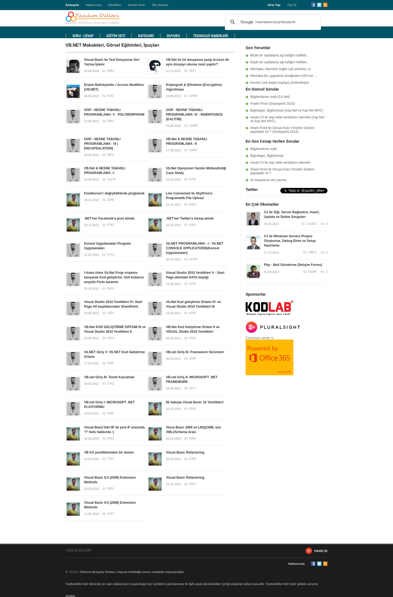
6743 (110, 224)
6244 (110, 288)
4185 (110, 413)
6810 (110, 438)
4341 (192, 338)
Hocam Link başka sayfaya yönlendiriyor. (279, 83)
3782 (110, 383)
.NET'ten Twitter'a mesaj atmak (190, 218)
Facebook (313, 5)
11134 (111, 179)
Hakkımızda (94, 5)
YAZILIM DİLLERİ (78, 550)
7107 (110, 458)
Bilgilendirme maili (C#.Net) (270, 97)
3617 (192, 70)
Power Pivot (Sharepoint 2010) (272, 104)
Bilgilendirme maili (263, 149)
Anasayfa (72, 5)
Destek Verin (136, 5)
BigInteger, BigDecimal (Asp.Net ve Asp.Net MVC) (286, 110)
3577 (192, 388)
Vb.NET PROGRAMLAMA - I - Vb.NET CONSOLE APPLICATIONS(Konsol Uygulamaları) (194, 248)
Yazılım (74, 572)
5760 (192, 458)
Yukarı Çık (320, 551)
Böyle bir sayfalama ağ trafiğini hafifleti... (279, 55)
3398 (192, 358)
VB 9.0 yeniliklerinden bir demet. (109, 452)
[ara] (272, 22)
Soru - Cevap (82, 36)
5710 (110, 254)
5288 (192, 438)
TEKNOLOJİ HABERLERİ (210, 36)
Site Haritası (160, 5)
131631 (311, 223)
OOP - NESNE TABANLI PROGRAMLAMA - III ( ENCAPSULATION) (102, 143)
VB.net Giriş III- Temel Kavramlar (109, 377)
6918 (192, 408)
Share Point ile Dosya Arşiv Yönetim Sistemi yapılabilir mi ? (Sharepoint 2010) (282, 130)
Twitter (319, 5)
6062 (192, 204)
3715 (192, 283)
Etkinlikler (114, 5)
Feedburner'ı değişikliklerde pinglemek (114, 193)
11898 (193, 125)
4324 (110, 338)
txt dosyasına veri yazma (268, 180)
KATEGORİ (146, 36)
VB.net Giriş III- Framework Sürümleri (195, 352)
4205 (192, 312)
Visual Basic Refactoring (185, 452)
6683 (110, 70)
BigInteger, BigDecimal (266, 156)
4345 (110, 363)
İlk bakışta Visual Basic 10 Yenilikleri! (195, 402)
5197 (110, 513)
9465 (110, 120)
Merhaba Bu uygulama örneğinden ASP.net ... (283, 76)
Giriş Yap (274, 5)
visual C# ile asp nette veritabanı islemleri (280, 162)
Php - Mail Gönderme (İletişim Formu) (293, 265)
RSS (325, 5)
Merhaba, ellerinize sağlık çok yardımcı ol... (281, 69)
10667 (193, 150)
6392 (192, 224)
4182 (110, 95)
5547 (192, 483)
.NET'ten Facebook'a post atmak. (109, 218)
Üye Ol (291, 5)
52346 (312, 271)
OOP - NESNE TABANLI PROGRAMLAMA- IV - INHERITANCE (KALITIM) (194, 114)
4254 (110, 312)
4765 (192, 179)
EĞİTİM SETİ (115, 36)
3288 (110, 199)
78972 (312, 252)
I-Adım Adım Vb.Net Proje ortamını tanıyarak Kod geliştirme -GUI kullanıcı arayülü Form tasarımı (114, 277)
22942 (193, 95)
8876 (110, 154)
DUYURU (173, 36)
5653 (110, 488)
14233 (193, 259)
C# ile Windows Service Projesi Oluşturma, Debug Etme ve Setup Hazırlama (290, 240)
